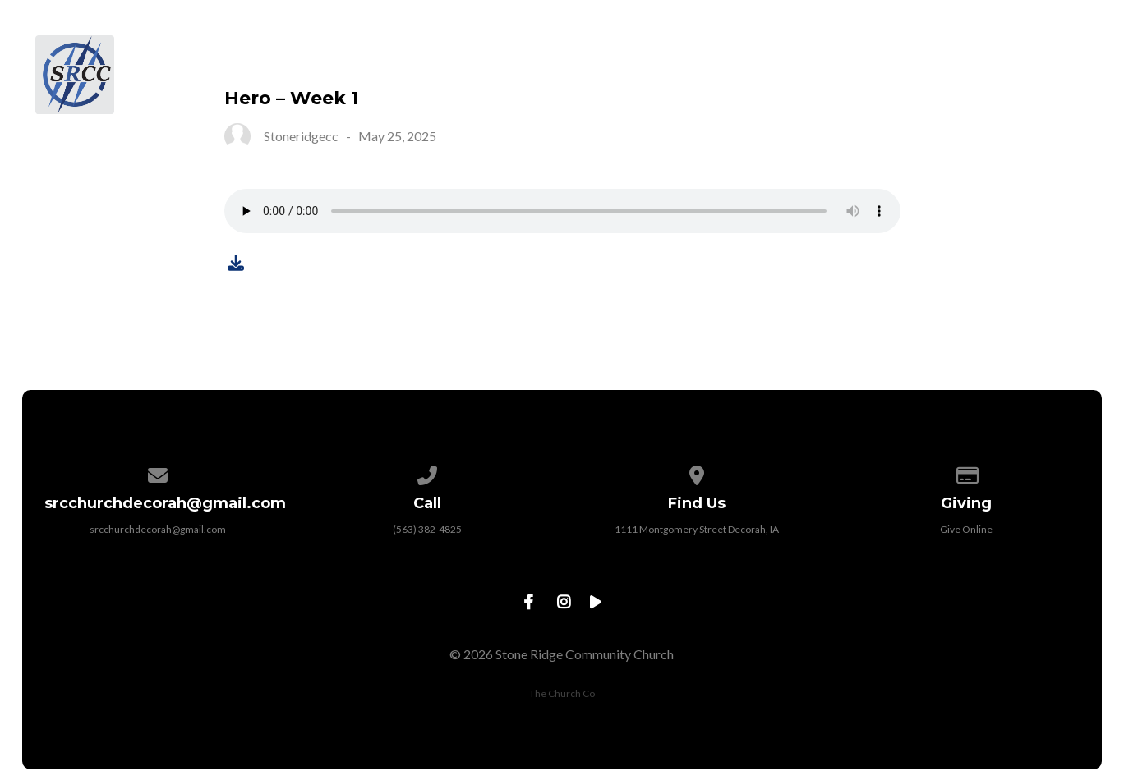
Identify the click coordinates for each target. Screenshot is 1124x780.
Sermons (867, 55)
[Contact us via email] (158, 472)
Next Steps (628, 55)
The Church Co (562, 693)
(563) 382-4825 (427, 529)
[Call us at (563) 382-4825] (427, 472)
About (519, 55)
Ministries (752, 55)
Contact (1052, 55)
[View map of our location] (697, 472)
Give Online (966, 529)
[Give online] (967, 472)
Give (959, 55)
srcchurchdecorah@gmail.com (158, 529)
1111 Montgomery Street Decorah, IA (697, 529)
